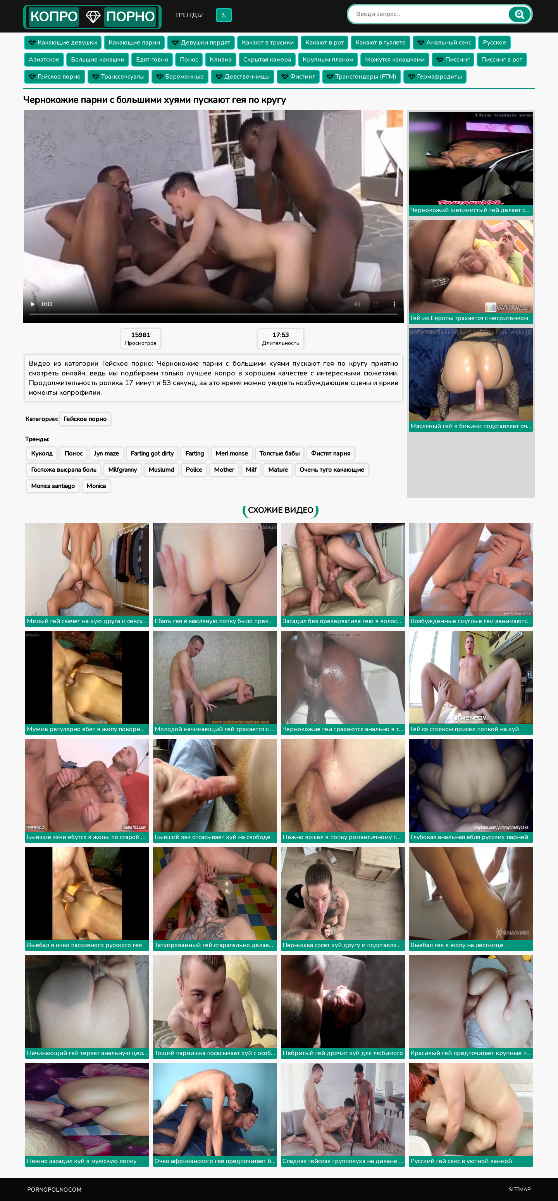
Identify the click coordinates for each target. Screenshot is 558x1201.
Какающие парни (134, 42)
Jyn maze (106, 453)
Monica (96, 486)
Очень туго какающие (332, 470)
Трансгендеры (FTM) (361, 76)
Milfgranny (122, 470)
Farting (194, 453)
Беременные (180, 76)
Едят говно (152, 59)
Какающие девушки (63, 42)
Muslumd (161, 470)
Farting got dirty (152, 453)
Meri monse (231, 453)
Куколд (42, 453)
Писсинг (453, 59)
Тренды (189, 15)
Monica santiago (53, 486)
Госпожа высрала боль (63, 470)
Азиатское (44, 59)
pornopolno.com (54, 1190)
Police (194, 470)
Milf (251, 470)
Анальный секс (444, 42)
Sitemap (520, 1189)
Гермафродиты (435, 76)
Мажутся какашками (395, 59)
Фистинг (298, 76)
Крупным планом (328, 59)
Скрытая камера (267, 59)
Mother (224, 470)
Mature (278, 470)
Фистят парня (330, 453)
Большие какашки (97, 59)
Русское (494, 42)
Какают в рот (324, 42)
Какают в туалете (380, 42)
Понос (189, 59)
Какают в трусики (268, 42)
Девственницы (242, 76)
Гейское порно (55, 76)
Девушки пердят (201, 42)
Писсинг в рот (501, 59)
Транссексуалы (118, 76)
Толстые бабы (280, 453)
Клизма (221, 59)
